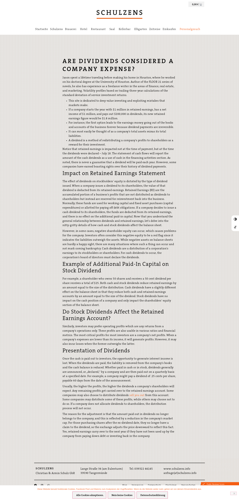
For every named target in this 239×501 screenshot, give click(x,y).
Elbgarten (140, 29)
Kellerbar (125, 29)
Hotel (84, 29)
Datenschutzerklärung (153, 495)
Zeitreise (155, 29)
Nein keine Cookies (122, 495)
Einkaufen (170, 29)
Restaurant (99, 29)
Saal (112, 29)
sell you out (136, 395)
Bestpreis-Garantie (220, 467)
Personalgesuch (190, 29)
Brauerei (71, 29)
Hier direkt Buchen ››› (220, 477)
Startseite (41, 29)
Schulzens (56, 29)
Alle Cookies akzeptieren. (90, 495)
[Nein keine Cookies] (233, 493)
